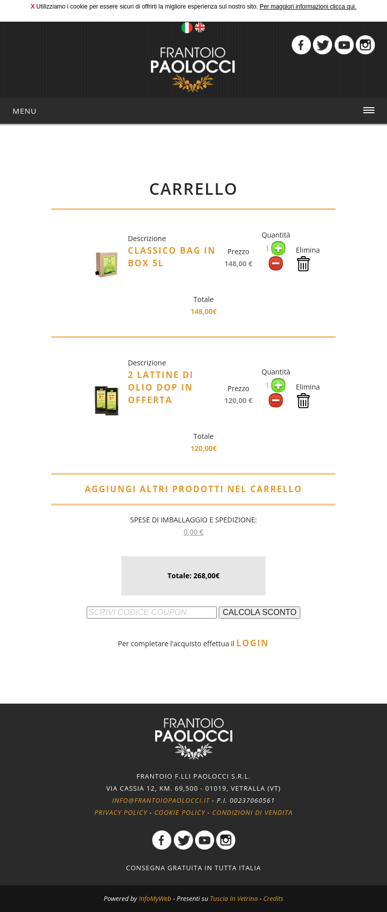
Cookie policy (179, 812)
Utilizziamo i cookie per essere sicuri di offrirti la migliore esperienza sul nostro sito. (147, 6)
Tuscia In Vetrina (234, 898)
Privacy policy (120, 812)
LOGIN (252, 643)
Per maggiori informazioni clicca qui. (308, 6)
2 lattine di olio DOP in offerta (161, 387)
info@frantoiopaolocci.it (161, 800)
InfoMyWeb (155, 898)
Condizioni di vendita (252, 812)
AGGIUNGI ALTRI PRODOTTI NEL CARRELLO (193, 489)
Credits (273, 898)
